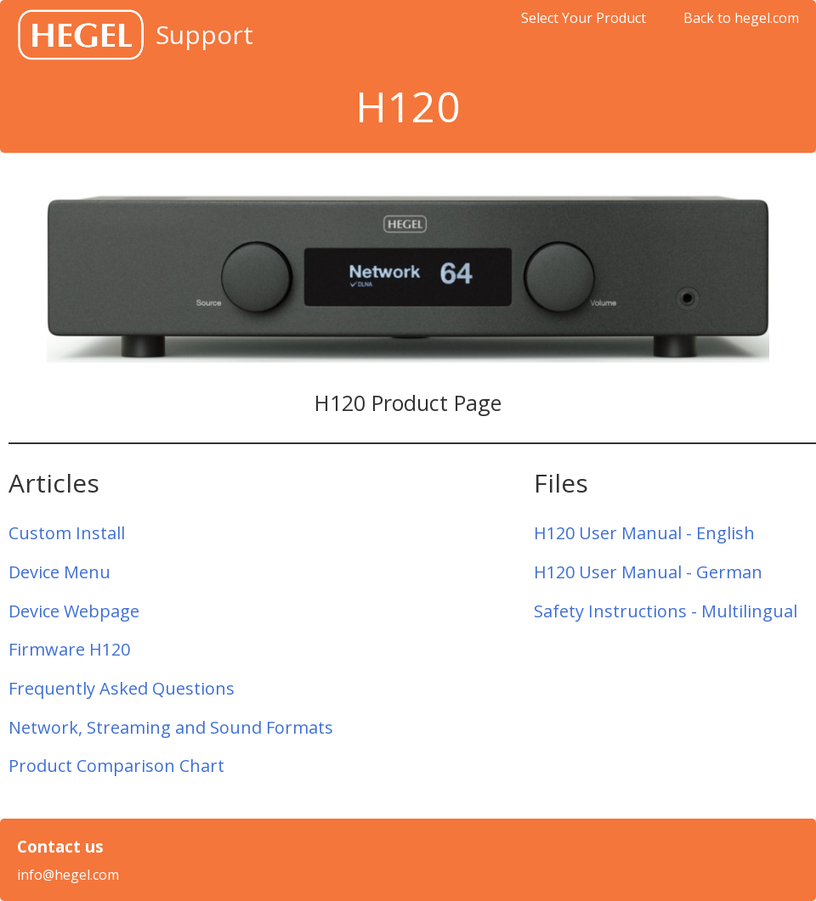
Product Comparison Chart (116, 765)
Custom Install (66, 532)
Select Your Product (583, 17)
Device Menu (59, 571)
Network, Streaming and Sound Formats (170, 727)
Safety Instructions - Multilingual (665, 611)
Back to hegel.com (741, 17)
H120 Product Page (408, 402)
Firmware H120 (69, 649)
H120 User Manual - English (644, 532)
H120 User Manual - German (648, 571)
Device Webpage (73, 611)
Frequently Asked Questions (121, 688)
